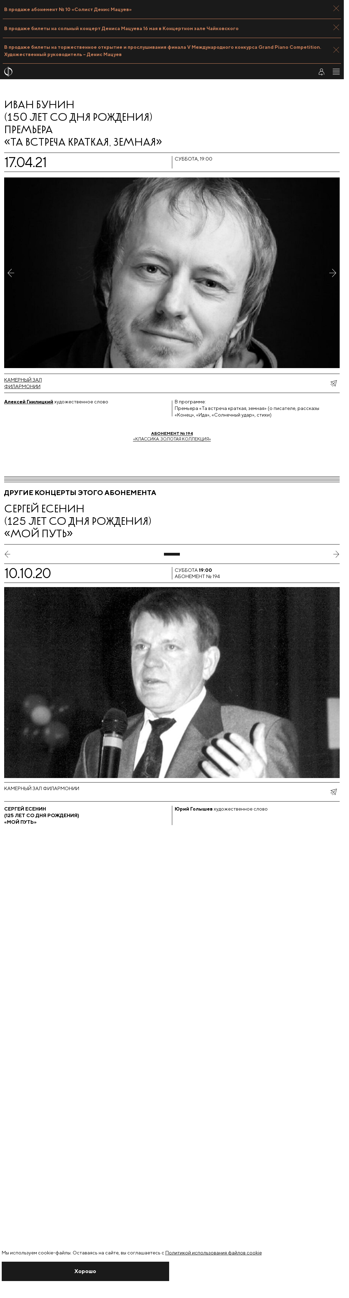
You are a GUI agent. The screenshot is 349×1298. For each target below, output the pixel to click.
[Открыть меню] (336, 71)
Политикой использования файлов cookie (213, 1252)
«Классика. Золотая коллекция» (172, 436)
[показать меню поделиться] (333, 383)
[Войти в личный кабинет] (321, 71)
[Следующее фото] (333, 272)
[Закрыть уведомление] (85, 1271)
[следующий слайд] (336, 554)
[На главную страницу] (154, 71)
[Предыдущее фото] (11, 272)
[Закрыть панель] (336, 8)
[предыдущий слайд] (7, 554)
